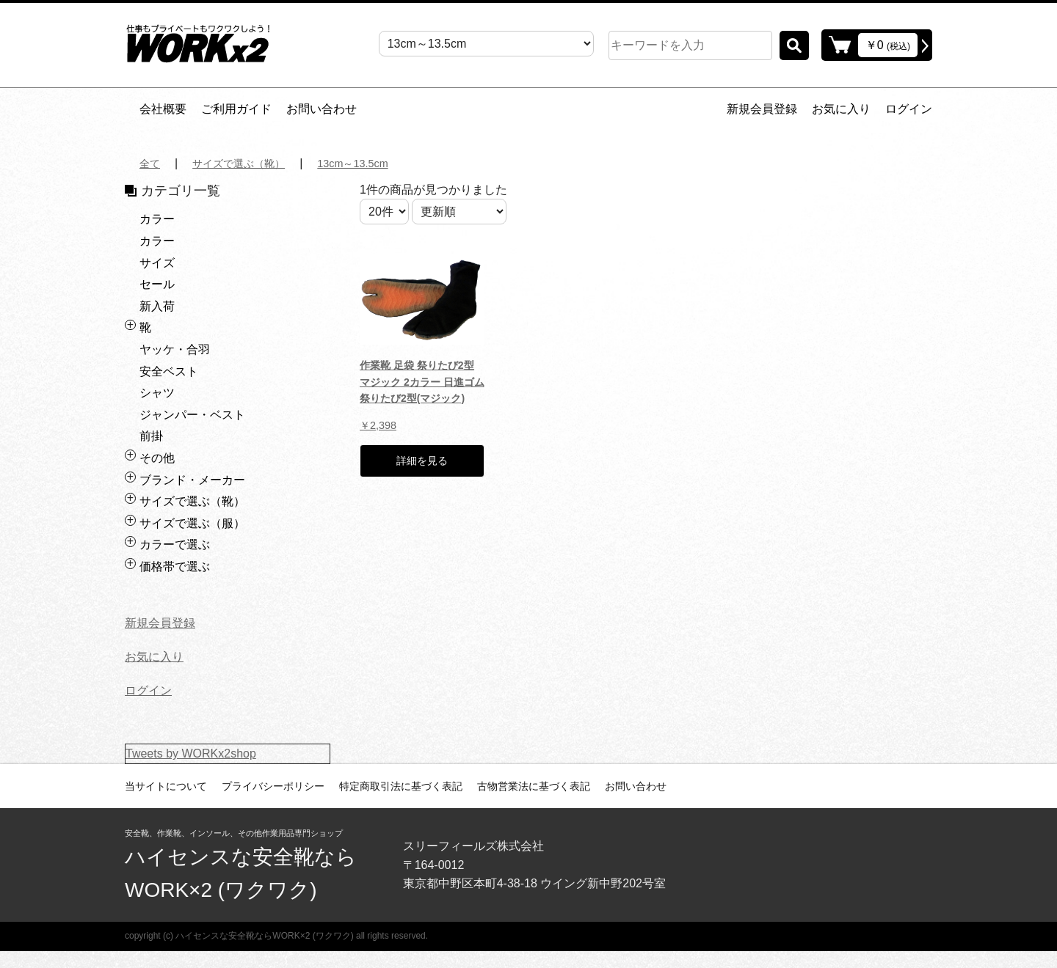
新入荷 (157, 306)
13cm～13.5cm (373, 163)
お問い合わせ (321, 109)
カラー (157, 219)
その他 (157, 458)
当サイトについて (166, 786)
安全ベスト (168, 371)
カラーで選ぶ (174, 544)
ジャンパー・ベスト (192, 414)
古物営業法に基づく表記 (533, 786)
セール (157, 284)
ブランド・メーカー (192, 480)
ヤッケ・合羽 (174, 349)
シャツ (157, 392)
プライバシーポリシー (273, 786)
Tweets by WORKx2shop (191, 753)
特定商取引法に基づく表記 (400, 786)
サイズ (157, 263)
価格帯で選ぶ (174, 566)
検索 (794, 45)
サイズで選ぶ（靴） (248, 163)
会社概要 (162, 109)
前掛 (151, 436)
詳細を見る (422, 466)
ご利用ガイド (236, 109)
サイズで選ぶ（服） (192, 523)
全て (151, 163)
